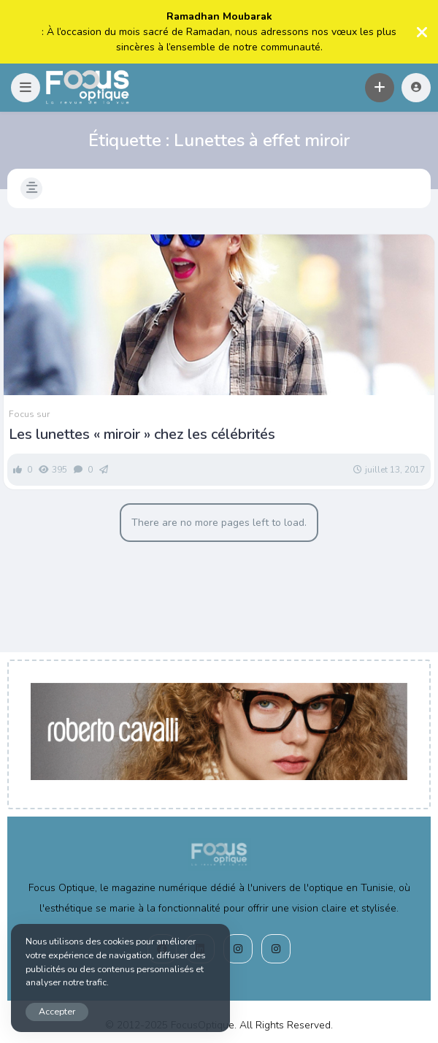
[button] (25, 87)
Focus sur (29, 414)
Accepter (57, 1011)
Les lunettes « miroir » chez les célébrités (142, 434)
